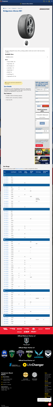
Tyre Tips (46, 379)
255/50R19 (6, 233)
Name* (37, 91)
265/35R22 (6, 317)
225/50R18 (6, 187)
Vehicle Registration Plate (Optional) (39, 129)
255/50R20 (6, 258)
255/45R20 (6, 254)
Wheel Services (47, 391)
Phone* (41, 94)
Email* (37, 98)
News (46, 398)
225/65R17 (6, 181)
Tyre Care (46, 378)
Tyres (46, 373)
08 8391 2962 (6, 382)
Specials (46, 393)
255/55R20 (6, 262)
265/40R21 (6, 300)
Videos (46, 400)
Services (46, 385)
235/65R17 (6, 182)
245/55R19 (6, 231)
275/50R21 (6, 307)
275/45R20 (6, 271)
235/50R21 (6, 292)
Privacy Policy (43, 141)
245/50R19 (6, 230)
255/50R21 (6, 298)
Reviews (46, 401)
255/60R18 (6, 206)
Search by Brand (48, 377)
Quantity (46, 88)
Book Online (47, 396)
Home (5, 8)
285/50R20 (6, 280)
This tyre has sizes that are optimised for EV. (13, 83)
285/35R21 (6, 309)
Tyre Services (47, 390)
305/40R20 (6, 286)
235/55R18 (6, 190)
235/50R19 (6, 216)
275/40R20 (6, 266)
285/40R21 (6, 311)
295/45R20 (6, 284)
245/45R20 (6, 249)
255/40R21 (6, 296)
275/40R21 (6, 305)
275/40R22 (6, 319)
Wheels (46, 381)
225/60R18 (6, 189)
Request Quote (39, 145)
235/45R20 (6, 241)
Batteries (46, 387)
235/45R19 (6, 215)
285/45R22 (6, 323)
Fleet (46, 397)
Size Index (3, 405)
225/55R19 (6, 211)
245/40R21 (6, 294)
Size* (37, 88)
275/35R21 (6, 303)
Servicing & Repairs (48, 389)
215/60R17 (6, 177)
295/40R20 (6, 282)
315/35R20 (6, 288)
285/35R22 (6, 321)
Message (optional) (39, 133)
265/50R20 (6, 264)
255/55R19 (6, 235)
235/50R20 (6, 243)
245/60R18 (6, 205)
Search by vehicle (19, 168)
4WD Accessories (48, 386)
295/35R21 (6, 313)
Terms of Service (38, 142)
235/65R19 (6, 228)
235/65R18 (6, 203)
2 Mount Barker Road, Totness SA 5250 (7, 379)
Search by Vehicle (48, 374)
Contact (46, 394)
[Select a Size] (26, 57)
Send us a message (7, 384)
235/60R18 (6, 198)
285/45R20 (6, 279)
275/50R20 (6, 275)
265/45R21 (6, 302)
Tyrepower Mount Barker (26, 3)
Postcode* (37, 101)
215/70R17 (6, 179)
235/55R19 (6, 222)
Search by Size (47, 375)
